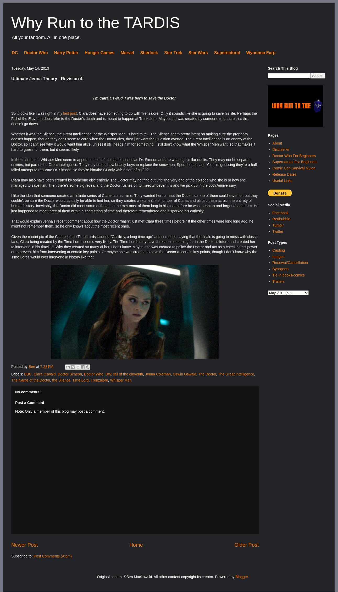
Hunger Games (99, 53)
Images (279, 256)
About (277, 143)
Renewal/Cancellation (290, 263)
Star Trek (173, 53)
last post (70, 113)
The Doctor (207, 374)
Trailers (279, 281)
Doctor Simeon (70, 374)
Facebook (281, 213)
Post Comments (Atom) (53, 556)
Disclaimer (281, 149)
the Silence (61, 380)
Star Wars (198, 53)
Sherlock (149, 53)
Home (136, 545)
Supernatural (227, 53)
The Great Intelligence (236, 374)
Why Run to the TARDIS (95, 22)
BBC (28, 374)
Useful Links (282, 181)
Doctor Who (36, 53)
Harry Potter (66, 53)
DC (15, 53)
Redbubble (281, 219)
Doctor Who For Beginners (294, 156)
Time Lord (80, 380)
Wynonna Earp (261, 53)
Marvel (127, 53)
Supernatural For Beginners (295, 162)
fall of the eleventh (128, 374)
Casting (279, 250)
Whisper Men (120, 380)
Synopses (281, 269)
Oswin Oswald (184, 374)
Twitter (278, 231)
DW (108, 374)
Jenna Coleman (158, 374)
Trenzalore (99, 380)
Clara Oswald (45, 374)
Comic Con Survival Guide (294, 168)
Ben (32, 366)
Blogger (241, 577)
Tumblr (278, 225)
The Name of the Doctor (30, 380)
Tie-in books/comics (289, 275)
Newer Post (24, 545)
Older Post (247, 545)
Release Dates (285, 174)
